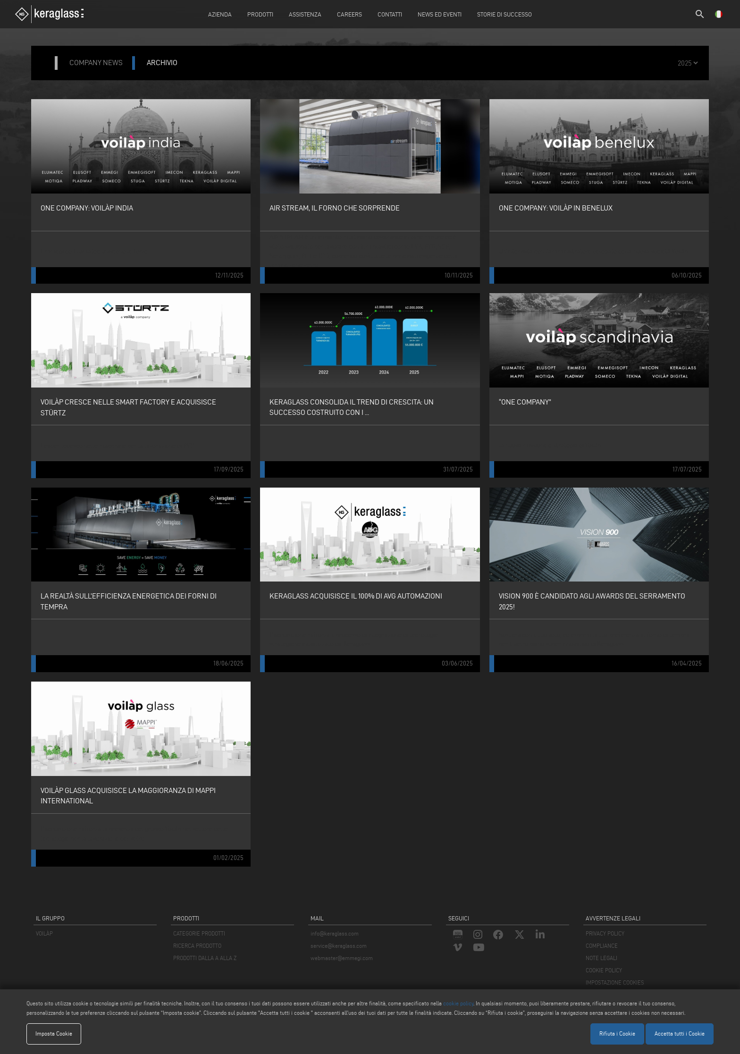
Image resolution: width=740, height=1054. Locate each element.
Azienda (220, 14)
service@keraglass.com (339, 946)
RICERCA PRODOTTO (197, 946)
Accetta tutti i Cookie (680, 1033)
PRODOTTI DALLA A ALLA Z (204, 958)
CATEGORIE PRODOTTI (199, 933)
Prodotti (260, 14)
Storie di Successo (504, 14)
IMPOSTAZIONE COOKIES (615, 982)
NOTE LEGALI (601, 958)
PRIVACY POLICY (605, 933)
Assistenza (305, 14)
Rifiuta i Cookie (617, 1033)
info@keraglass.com (335, 933)
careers (349, 14)
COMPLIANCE (602, 946)
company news (96, 63)
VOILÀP (44, 933)
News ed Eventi (440, 14)
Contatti (390, 14)
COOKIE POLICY (604, 970)
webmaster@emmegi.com (342, 958)
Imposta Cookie (53, 1033)
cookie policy (458, 1003)
